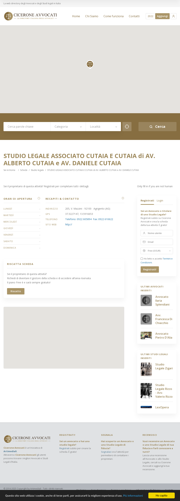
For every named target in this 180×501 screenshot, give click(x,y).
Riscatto (16, 291)
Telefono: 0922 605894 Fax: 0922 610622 (89, 219)
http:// (68, 224)
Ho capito (161, 495)
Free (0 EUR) (154, 250)
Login (160, 200)
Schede (23, 170)
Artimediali (10, 451)
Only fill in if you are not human (155, 186)
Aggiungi (162, 16)
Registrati (147, 200)
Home (12, 170)
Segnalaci (106, 451)
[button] (173, 16)
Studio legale (37, 170)
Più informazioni (133, 495)
